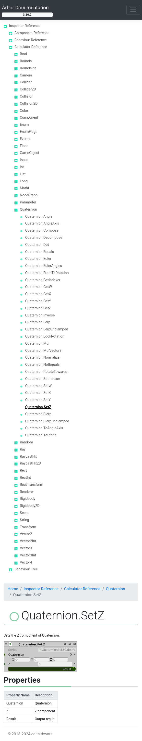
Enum (24, 125)
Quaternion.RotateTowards (46, 372)
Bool (23, 54)
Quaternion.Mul (37, 343)
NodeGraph (28, 195)
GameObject (29, 153)
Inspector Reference (24, 26)
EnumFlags (28, 132)
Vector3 (26, 548)
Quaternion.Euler (38, 259)
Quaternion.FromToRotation (47, 273)
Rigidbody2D (30, 506)
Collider (26, 82)
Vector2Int (28, 541)
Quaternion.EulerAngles (43, 266)
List (22, 174)
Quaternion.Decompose (43, 238)
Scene (24, 513)
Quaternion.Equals (39, 252)
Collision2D (29, 103)
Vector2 (26, 534)
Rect (23, 470)
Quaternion (28, 209)
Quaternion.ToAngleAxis (44, 428)
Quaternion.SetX (38, 393)
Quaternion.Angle (38, 216)
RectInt (25, 478)
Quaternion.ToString (41, 435)
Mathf (24, 188)
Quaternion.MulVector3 (43, 351)
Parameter (28, 202)
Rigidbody (27, 499)
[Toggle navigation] (133, 10)
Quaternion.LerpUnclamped (46, 329)
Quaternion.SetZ (38, 407)
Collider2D (28, 89)
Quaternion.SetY (38, 400)
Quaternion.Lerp (37, 322)
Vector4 (26, 562)
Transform (28, 527)
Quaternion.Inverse (40, 315)
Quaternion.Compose (42, 230)
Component (29, 117)
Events (25, 139)
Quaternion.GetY (38, 301)
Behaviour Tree (26, 569)
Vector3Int (28, 555)
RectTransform (31, 485)
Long (24, 181)
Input (24, 160)
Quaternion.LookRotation (44, 336)
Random (26, 442)
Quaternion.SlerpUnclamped (47, 421)
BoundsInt (28, 68)
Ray (22, 449)
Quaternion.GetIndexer (42, 280)
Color (24, 111)
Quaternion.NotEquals (42, 365)
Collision (26, 96)
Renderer (27, 492)
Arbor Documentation (25, 8)
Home (13, 589)
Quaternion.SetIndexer (42, 379)
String (24, 520)
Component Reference (31, 33)
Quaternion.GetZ (38, 308)
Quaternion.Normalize (42, 357)
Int (22, 167)
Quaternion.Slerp (38, 414)
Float (24, 146)
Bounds (26, 61)
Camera (26, 75)
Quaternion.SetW (38, 386)
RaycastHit (28, 456)
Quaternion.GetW (38, 287)
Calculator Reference (30, 47)
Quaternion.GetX (38, 294)
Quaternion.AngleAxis (42, 223)
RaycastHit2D (30, 463)
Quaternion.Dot (37, 245)
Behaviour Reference (30, 40)
